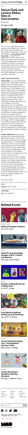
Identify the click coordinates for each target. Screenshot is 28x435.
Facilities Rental (12, 397)
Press (11, 394)
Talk (3, 6)
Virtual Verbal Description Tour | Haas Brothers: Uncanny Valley (12, 343)
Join (2, 193)
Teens (3, 281)
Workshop (5, 224)
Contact (3, 396)
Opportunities (22, 396)
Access (3, 338)
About (20, 391)
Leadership (22, 393)
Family (3, 310)
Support (12, 393)
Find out (3, 186)
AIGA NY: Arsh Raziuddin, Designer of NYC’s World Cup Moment (12, 255)
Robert (2, 393)
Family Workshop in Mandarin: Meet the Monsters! (9, 374)
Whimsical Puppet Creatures (13, 227)
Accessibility (4, 394)
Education (12, 391)
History (21, 394)
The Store (3, 391)
